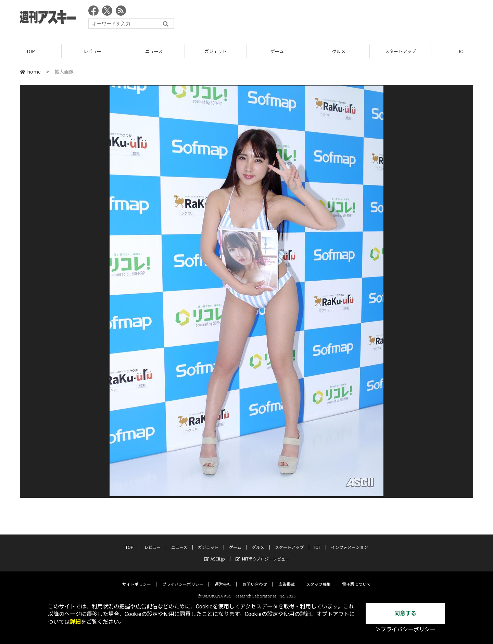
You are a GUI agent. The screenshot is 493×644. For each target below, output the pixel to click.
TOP (30, 51)
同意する (405, 613)
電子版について (356, 578)
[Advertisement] (348, 18)
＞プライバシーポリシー (405, 629)
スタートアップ (400, 51)
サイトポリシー (136, 578)
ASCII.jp (214, 553)
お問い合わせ (254, 578)
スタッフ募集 (318, 578)
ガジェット (215, 51)
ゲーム (277, 51)
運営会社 (223, 578)
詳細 (75, 622)
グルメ (338, 51)
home (30, 71)
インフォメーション (349, 541)
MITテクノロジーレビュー (262, 553)
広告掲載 (286, 578)
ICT (462, 51)
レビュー (92, 51)
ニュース (154, 51)
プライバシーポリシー (182, 578)
